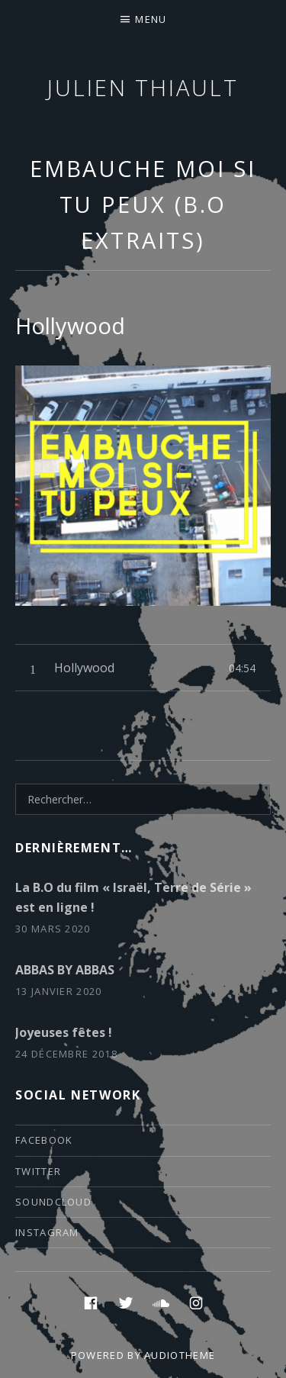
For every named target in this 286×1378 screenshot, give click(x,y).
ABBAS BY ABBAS (64, 969)
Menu (150, 19)
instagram (47, 1232)
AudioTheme (179, 1355)
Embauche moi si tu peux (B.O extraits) (143, 204)
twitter (38, 1171)
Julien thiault (143, 87)
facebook (43, 1140)
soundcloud (53, 1202)
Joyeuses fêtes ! (63, 1032)
